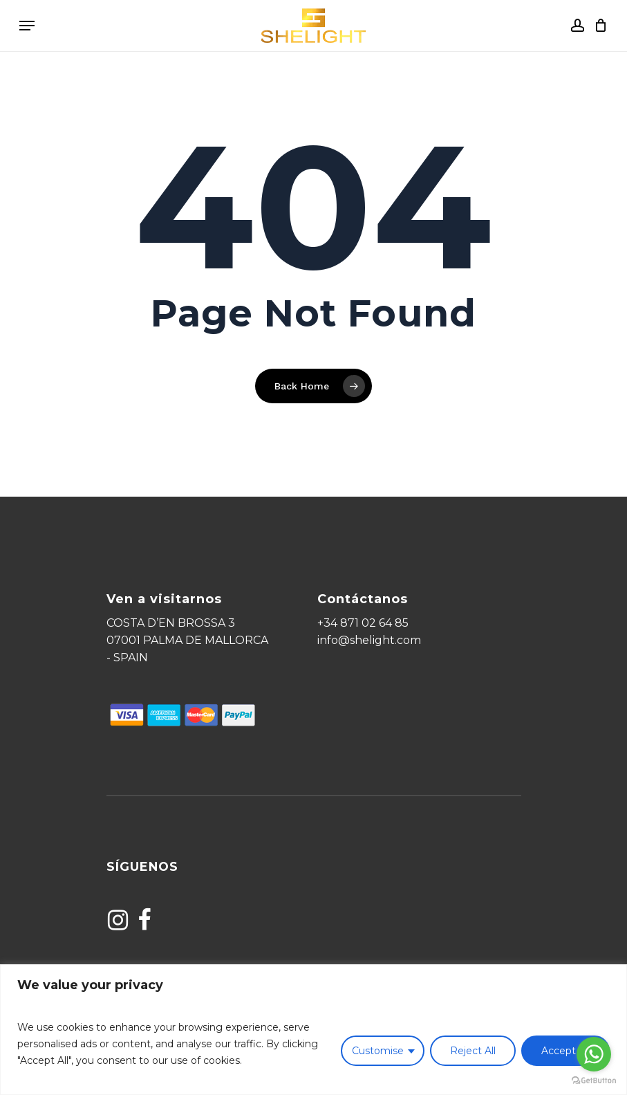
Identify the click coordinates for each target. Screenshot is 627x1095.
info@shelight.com (369, 640)
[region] (313, 1029)
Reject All (473, 1051)
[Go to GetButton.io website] (594, 1080)
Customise (378, 1051)
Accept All (565, 1051)
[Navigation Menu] (27, 26)
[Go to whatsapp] (594, 1054)
